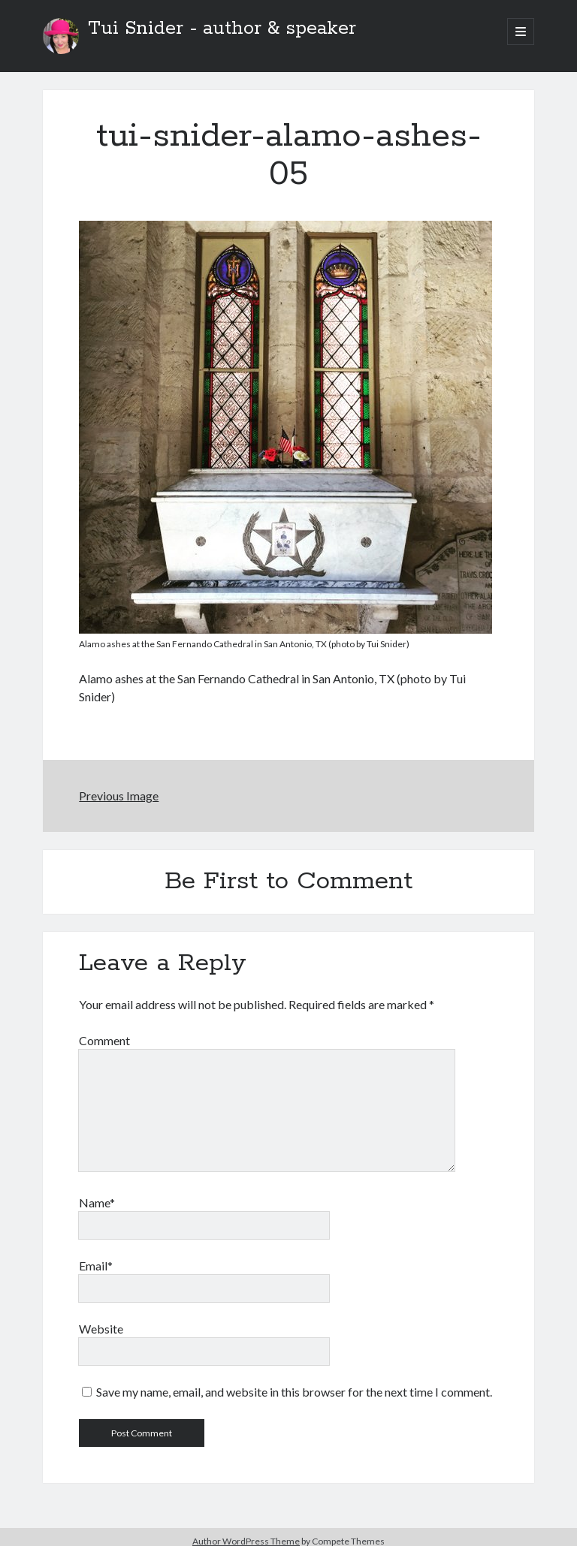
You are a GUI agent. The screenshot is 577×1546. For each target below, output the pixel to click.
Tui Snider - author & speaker (222, 29)
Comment (104, 1040)
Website (101, 1328)
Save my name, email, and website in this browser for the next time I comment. (294, 1392)
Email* (96, 1265)
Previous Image (119, 795)
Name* (97, 1202)
